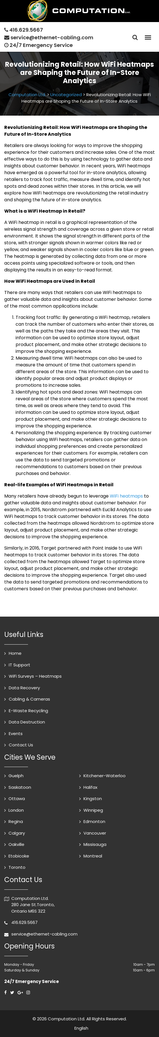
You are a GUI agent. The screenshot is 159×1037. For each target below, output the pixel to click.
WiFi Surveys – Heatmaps (35, 676)
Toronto (16, 867)
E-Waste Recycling (28, 711)
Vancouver (94, 833)
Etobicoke (18, 856)
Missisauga (94, 844)
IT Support (19, 665)
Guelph (15, 776)
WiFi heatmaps (126, 496)
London (16, 810)
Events (16, 733)
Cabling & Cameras (29, 699)
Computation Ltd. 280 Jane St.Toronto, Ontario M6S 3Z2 (33, 904)
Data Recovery (24, 688)
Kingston (92, 798)
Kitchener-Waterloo (104, 776)
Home (15, 653)
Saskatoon (19, 787)
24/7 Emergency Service (38, 45)
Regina (15, 821)
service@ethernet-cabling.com (51, 37)
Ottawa (16, 798)
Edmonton (94, 821)
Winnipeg (93, 810)
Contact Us (21, 745)
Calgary (16, 833)
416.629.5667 (26, 29)
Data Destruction (27, 722)
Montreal (92, 856)
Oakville (16, 844)
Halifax (90, 787)
